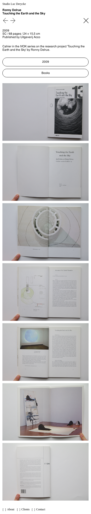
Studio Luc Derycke (14, 4)
